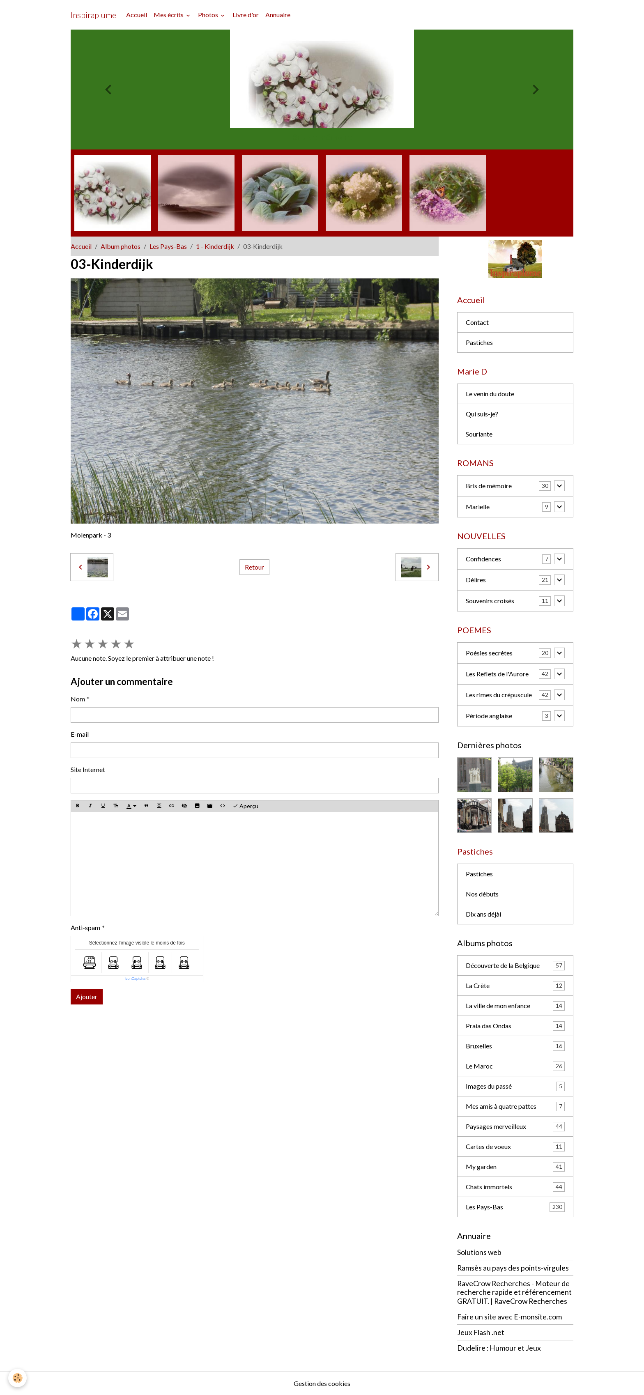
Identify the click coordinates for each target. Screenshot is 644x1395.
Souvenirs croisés (490, 600)
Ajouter (86, 996)
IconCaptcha (134, 979)
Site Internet (88, 769)
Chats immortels (515, 1187)
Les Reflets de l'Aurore (497, 674)
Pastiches (479, 342)
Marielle (478, 506)
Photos (208, 14)
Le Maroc (515, 1066)
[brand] (93, 15)
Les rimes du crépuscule (499, 695)
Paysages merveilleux (515, 1126)
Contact (477, 322)
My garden (515, 1167)
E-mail (80, 734)
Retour (254, 567)
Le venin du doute (490, 394)
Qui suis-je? (482, 414)
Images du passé (515, 1086)
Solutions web (479, 1252)
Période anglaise (489, 715)
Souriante (479, 434)
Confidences (483, 559)
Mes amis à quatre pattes (515, 1106)
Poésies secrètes (489, 653)
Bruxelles (515, 1046)
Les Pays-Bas (168, 246)
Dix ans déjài (483, 914)
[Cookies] (17, 1378)
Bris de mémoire (489, 486)
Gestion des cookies (322, 1383)
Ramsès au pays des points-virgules (513, 1268)
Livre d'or (245, 14)
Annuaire (277, 14)
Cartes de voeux (515, 1146)
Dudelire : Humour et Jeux (499, 1348)
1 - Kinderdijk (215, 246)
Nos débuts (482, 894)
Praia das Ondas (515, 1026)
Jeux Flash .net (480, 1332)
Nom (78, 699)
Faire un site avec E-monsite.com (509, 1316)
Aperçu (245, 806)
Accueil (136, 14)
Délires (476, 580)
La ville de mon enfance (515, 1006)
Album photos (120, 246)
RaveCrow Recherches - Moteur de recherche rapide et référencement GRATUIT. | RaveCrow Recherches (514, 1292)
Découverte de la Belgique (515, 965)
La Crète (515, 986)
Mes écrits (169, 14)
